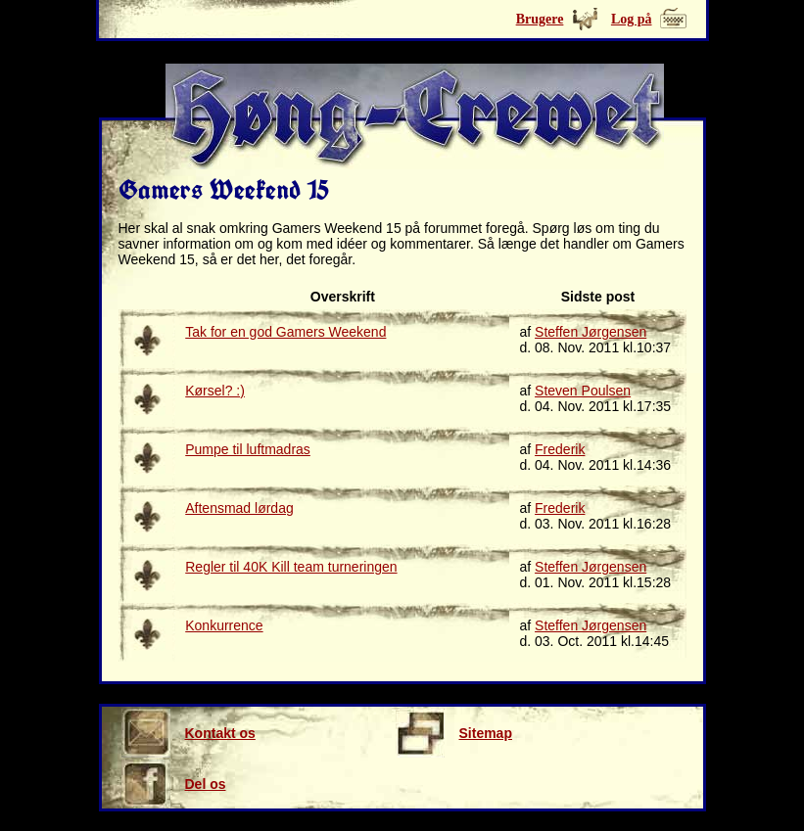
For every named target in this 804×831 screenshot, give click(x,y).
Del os (173, 784)
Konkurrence (223, 625)
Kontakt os (188, 733)
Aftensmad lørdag (239, 508)
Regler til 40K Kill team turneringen (291, 567)
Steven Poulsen (583, 390)
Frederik (560, 449)
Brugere (540, 19)
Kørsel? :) (215, 390)
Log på (631, 19)
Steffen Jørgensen (590, 332)
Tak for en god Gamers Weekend (285, 332)
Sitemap (454, 733)
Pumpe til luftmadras (247, 449)
